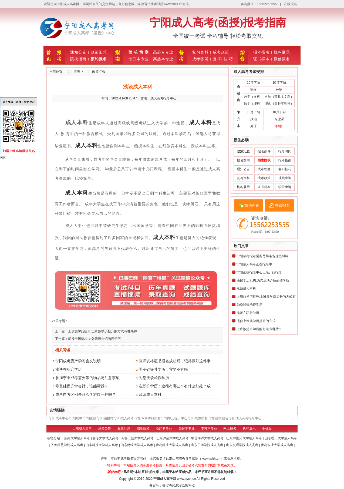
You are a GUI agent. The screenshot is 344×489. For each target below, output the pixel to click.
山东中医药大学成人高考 (244, 438)
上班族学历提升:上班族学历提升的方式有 (266, 297)
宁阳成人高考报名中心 (245, 418)
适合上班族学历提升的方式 (256, 321)
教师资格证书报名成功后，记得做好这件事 (175, 361)
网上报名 (229, 428)
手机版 (267, 428)
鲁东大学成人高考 (106, 438)
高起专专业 (163, 52)
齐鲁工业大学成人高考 (137, 438)
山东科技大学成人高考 (102, 445)
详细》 (279, 126)
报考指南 (261, 52)
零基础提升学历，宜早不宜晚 (163, 369)
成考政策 (221, 52)
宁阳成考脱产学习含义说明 (78, 361)
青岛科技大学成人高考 (172, 445)
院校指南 (78, 59)
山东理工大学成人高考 (281, 438)
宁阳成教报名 (198, 418)
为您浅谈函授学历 (154, 378)
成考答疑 (200, 59)
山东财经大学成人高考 (137, 445)
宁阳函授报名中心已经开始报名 (259, 272)
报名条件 (264, 151)
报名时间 (284, 151)
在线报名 (290, 4)
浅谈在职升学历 (68, 369)
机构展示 (282, 52)
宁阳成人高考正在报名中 (254, 264)
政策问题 (123, 428)
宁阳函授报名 (218, 418)
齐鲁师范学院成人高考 (67, 445)
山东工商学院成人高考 (207, 445)
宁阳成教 (75, 418)
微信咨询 (251, 205)
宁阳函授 (89, 418)
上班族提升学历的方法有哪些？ (259, 329)
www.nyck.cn (186, 479)
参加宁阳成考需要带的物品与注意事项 (87, 378)
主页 (77, 71)
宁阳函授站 (105, 418)
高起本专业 (163, 59)
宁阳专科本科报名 (148, 418)
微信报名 (282, 59)
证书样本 (261, 59)
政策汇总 (99, 52)
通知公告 (78, 52)
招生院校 (143, 428)
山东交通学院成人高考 (242, 445)
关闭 (3, 157)
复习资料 (200, 52)
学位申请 (284, 187)
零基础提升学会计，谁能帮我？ (81, 386)
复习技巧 (284, 169)
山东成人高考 (82, 428)
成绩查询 (284, 178)
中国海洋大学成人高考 (207, 438)
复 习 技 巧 (223, 59)
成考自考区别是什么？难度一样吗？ (85, 394)
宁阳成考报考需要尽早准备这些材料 (262, 256)
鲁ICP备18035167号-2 (178, 485)
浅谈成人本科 (150, 394)
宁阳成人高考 (124, 418)
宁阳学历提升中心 (174, 418)
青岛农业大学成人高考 (277, 445)
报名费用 (243, 160)
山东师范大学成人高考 (173, 438)
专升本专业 (139, 59)
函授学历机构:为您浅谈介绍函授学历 (94, 339)
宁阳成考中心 (59, 418)
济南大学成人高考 (77, 438)
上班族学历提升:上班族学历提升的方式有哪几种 (102, 331)
